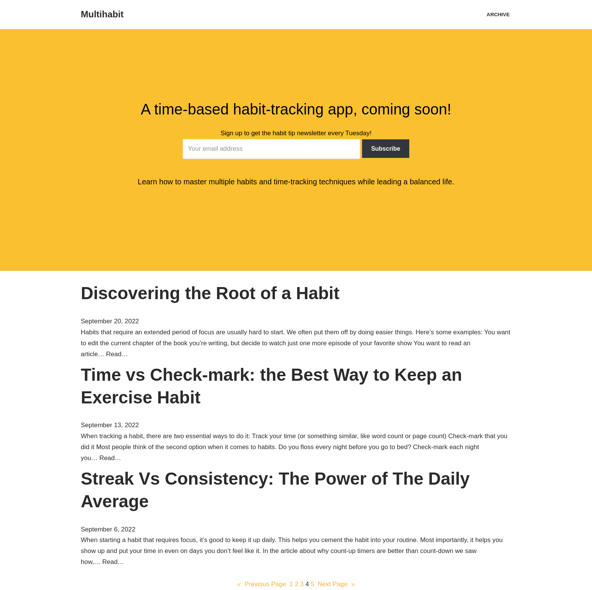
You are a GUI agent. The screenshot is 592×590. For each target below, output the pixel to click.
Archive (498, 14)
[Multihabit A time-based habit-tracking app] (102, 14)
